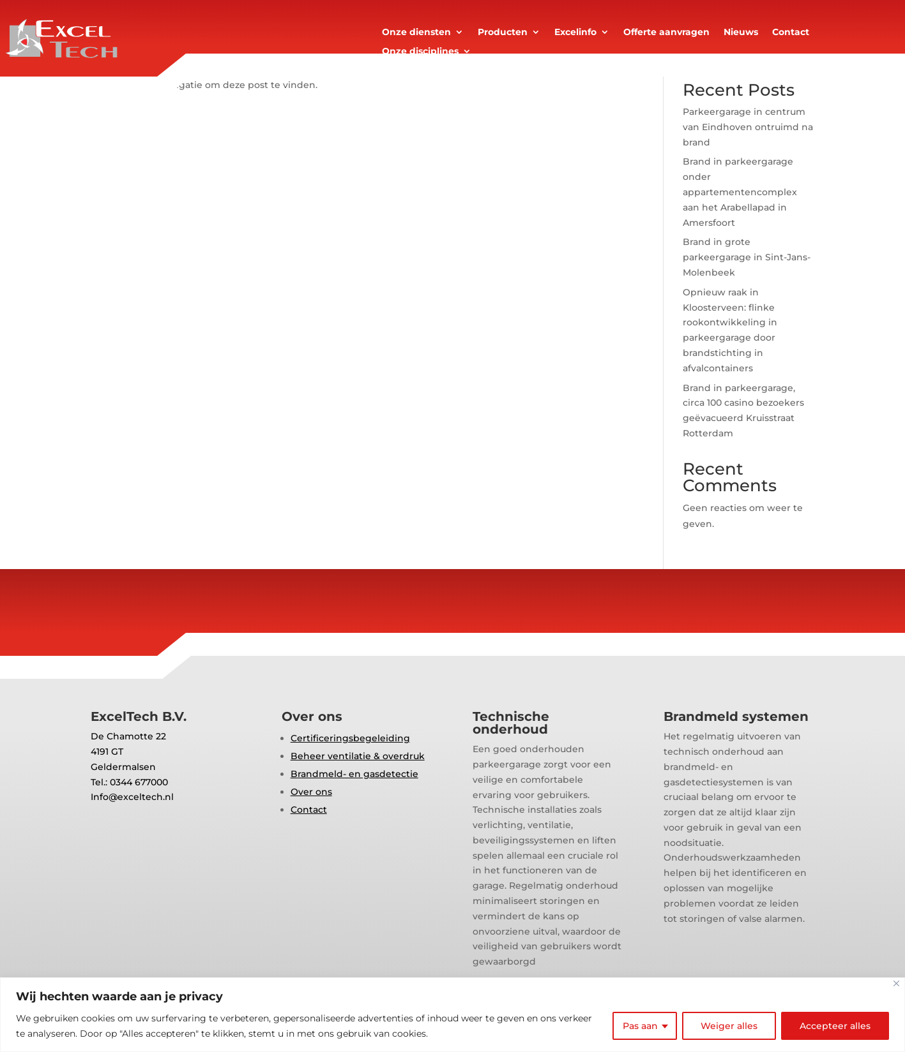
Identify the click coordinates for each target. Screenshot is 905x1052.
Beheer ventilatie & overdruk (358, 756)
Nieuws (741, 32)
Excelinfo (575, 32)
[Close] (896, 983)
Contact (790, 32)
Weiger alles (729, 1026)
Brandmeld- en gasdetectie (354, 774)
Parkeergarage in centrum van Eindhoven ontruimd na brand (748, 127)
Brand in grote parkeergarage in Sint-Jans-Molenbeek (746, 257)
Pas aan (640, 1026)
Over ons (311, 791)
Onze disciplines (420, 52)
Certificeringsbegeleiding (350, 738)
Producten (503, 32)
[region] (452, 1014)
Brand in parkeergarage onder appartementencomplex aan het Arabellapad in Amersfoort (740, 192)
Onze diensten (416, 32)
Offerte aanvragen (666, 32)
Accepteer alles (835, 1026)
